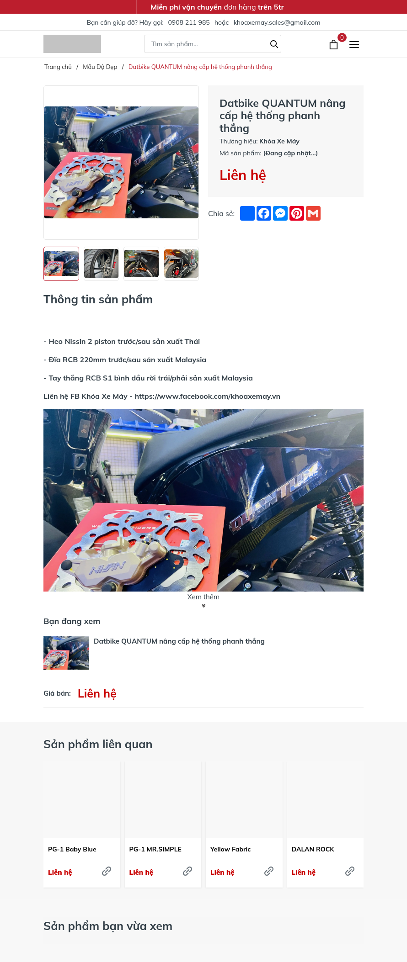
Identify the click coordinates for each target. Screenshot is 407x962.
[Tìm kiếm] (274, 43)
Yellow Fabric (230, 849)
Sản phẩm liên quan (98, 744)
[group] (121, 162)
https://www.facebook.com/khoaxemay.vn (207, 396)
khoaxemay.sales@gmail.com (277, 22)
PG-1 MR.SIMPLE (155, 849)
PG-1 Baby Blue (72, 849)
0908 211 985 (188, 22)
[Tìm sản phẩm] (212, 44)
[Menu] (354, 44)
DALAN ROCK (313, 849)
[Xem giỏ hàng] (334, 43)
